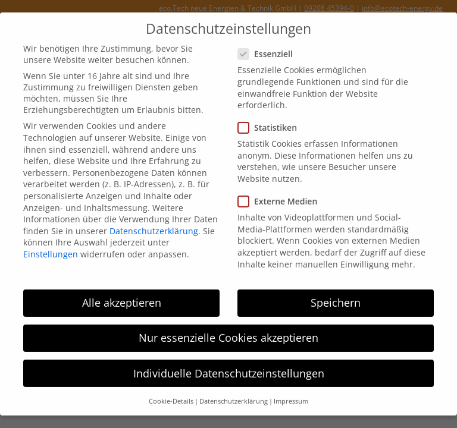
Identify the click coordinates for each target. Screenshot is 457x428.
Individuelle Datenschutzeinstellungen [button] (228, 366)
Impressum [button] (291, 395)
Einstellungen (50, 247)
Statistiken (271, 121)
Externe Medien (281, 194)
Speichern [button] (336, 296)
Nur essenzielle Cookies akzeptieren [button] (228, 331)
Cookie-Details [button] (171, 395)
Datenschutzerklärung (153, 224)
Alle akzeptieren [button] (121, 296)
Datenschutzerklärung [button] (233, 395)
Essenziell (269, 47)
